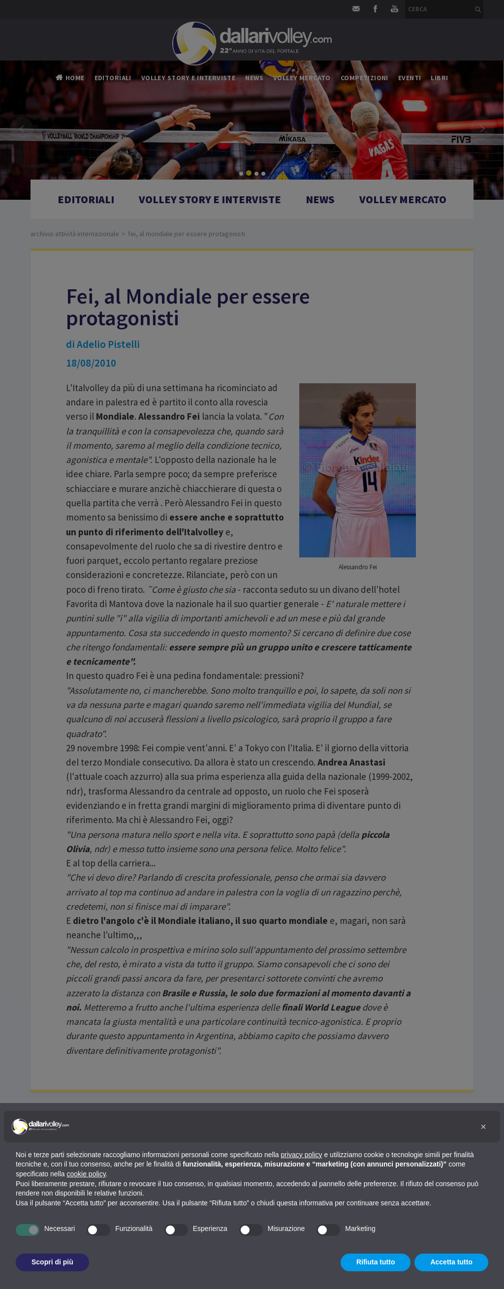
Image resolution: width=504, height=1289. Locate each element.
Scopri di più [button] (52, 1262)
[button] (483, 1127)
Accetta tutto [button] (451, 1262)
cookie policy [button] (86, 1174)
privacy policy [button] (301, 1155)
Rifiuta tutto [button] (375, 1262)
